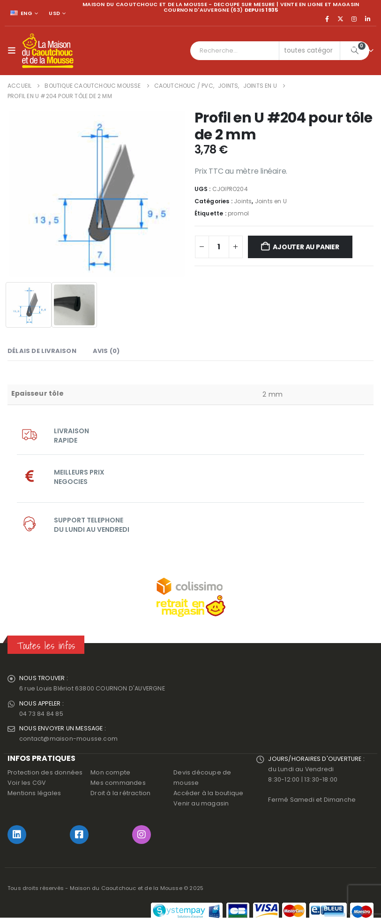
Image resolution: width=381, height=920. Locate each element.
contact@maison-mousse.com (68, 739)
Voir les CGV (26, 783)
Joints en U (271, 201)
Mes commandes (118, 783)
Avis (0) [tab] (106, 350)
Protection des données (44, 773)
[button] (13, 51)
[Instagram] (354, 19)
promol (238, 213)
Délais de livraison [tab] (41, 350)
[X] (341, 19)
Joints (243, 201)
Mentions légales (34, 793)
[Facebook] (327, 19)
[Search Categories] (309, 50)
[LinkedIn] (367, 19)
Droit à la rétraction (120, 793)
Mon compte (110, 773)
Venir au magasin (201, 804)
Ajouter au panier (306, 247)
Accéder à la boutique (208, 793)
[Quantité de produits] (219, 247)
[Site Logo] (48, 50)
